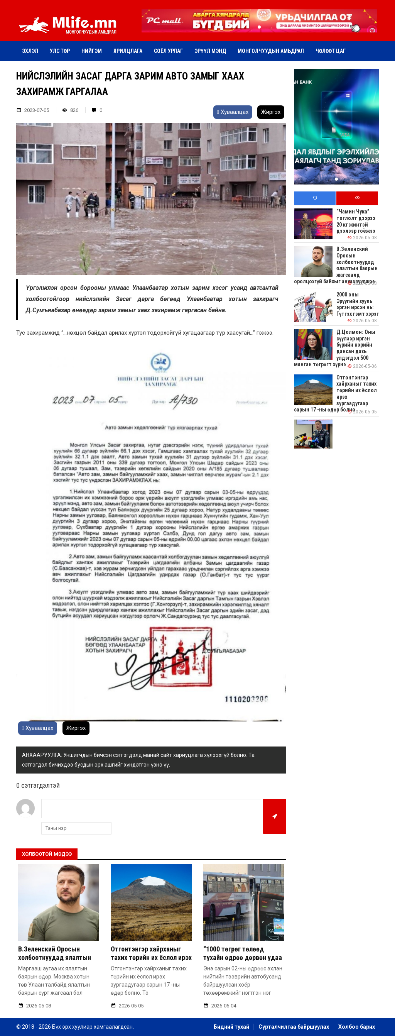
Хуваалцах (232, 111)
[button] (259, 27)
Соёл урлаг (168, 51)
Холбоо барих (356, 1027)
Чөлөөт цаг (331, 51)
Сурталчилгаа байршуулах (293, 1027)
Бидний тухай (231, 1027)
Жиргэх (270, 111)
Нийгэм (91, 51)
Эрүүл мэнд (210, 51)
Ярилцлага (127, 51)
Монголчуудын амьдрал (271, 51)
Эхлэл (30, 51)
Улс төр (60, 51)
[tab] (315, 198)
